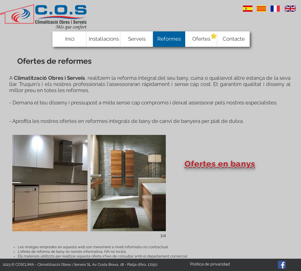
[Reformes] (169, 39)
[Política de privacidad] (210, 264)
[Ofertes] (201, 39)
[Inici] (70, 39)
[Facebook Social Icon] (282, 265)
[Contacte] (233, 39)
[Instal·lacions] (104, 39)
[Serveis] (137, 39)
